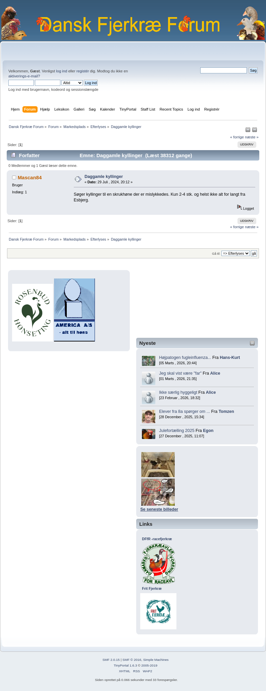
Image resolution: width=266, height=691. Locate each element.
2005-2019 (149, 665)
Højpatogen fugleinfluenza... (185, 357)
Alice (215, 373)
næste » (252, 137)
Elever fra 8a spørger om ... (184, 411)
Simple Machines (156, 660)
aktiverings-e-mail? (24, 76)
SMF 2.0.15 (111, 660)
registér (82, 71)
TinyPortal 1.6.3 (125, 665)
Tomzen (226, 411)
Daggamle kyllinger (104, 176)
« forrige (237, 137)
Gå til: (216, 253)
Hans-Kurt (230, 357)
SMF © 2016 (131, 660)
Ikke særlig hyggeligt (178, 392)
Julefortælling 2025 (176, 430)
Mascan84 (30, 177)
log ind (61, 71)
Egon (208, 430)
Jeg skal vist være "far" (180, 373)
